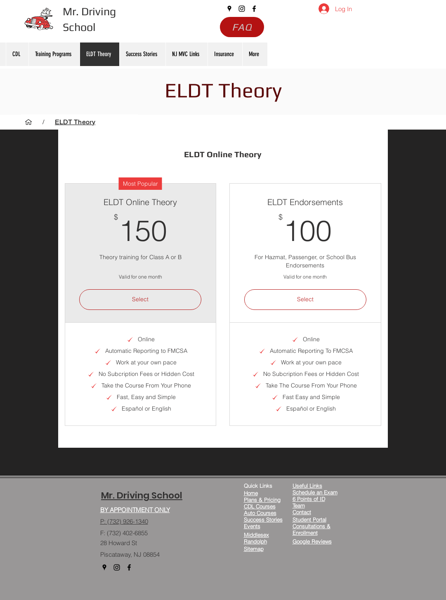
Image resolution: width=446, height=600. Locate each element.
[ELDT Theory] (75, 121)
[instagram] (242, 9)
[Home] (28, 121)
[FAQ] (242, 27)
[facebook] (254, 9)
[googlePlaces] (229, 9)
